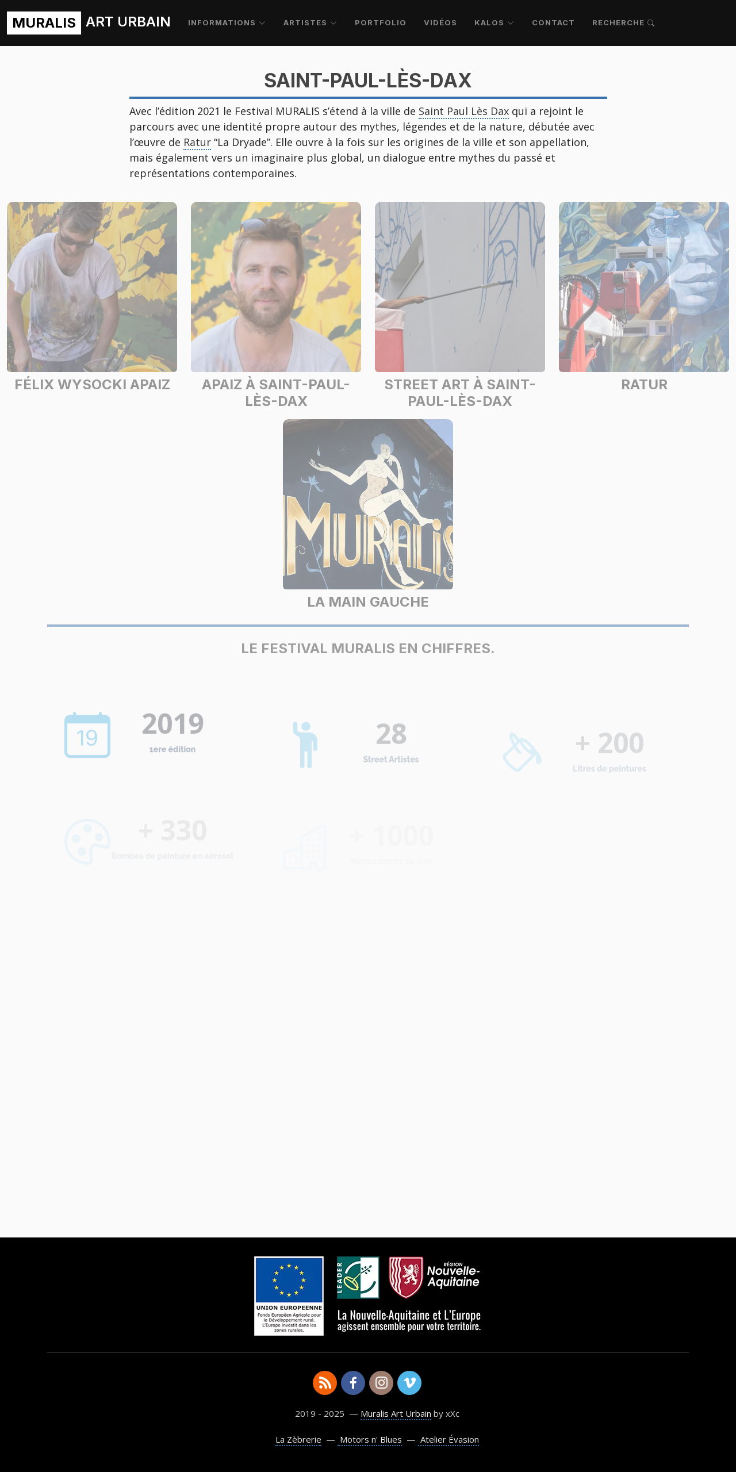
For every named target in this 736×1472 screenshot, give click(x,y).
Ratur (197, 142)
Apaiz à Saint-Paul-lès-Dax (276, 392)
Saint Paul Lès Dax (464, 111)
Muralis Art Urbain (396, 1413)
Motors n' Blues (370, 1439)
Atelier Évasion (448, 1439)
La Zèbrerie (298, 1439)
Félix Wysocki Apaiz (92, 384)
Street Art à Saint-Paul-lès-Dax (460, 392)
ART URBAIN (89, 23)
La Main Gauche (368, 601)
